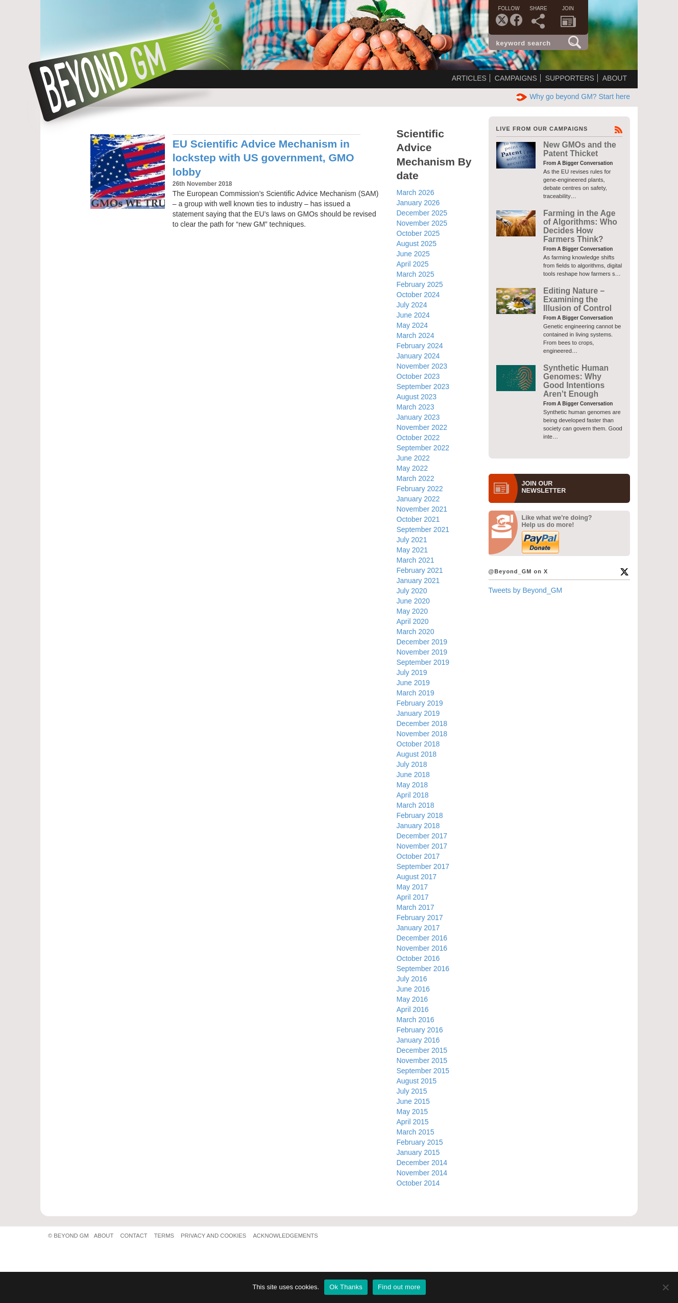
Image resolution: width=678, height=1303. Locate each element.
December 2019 (422, 642)
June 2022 (413, 458)
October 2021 (418, 519)
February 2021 (420, 570)
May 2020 (412, 611)
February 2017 (420, 917)
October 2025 (418, 233)
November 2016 (422, 948)
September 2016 (423, 968)
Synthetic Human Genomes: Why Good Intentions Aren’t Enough (576, 381)
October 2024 (418, 295)
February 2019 (420, 703)
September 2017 (423, 866)
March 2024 (415, 335)
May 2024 (412, 325)
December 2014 (422, 1163)
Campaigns (516, 78)
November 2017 (422, 846)
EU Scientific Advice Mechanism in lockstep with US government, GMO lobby (263, 158)
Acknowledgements (285, 1236)
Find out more (399, 1287)
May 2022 (412, 468)
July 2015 (412, 1091)
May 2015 (412, 1111)
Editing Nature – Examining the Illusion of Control (577, 299)
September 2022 (423, 448)
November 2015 (422, 1060)
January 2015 (418, 1152)
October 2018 (418, 744)
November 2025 (422, 223)
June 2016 (413, 989)
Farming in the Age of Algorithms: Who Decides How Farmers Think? (580, 226)
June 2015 (413, 1101)
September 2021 (423, 529)
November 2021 (422, 509)
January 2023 (418, 417)
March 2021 (415, 560)
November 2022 (422, 427)
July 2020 (412, 591)
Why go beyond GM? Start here (573, 96)
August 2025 (417, 243)
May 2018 (412, 785)
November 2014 (422, 1173)
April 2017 (413, 897)
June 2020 (413, 601)
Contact (133, 1236)
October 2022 (418, 437)
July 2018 (412, 764)
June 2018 (413, 774)
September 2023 (423, 386)
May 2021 (412, 550)
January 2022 (418, 499)
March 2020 (415, 632)
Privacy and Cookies (213, 1236)
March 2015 (415, 1132)
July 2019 (412, 672)
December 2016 (422, 938)
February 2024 (420, 346)
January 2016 (418, 1040)
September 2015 (423, 1071)
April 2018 (413, 795)
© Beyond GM (68, 1236)
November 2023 (422, 366)
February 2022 (420, 489)
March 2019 (415, 693)
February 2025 (420, 284)
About (614, 78)
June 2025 (413, 254)
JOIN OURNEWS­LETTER (544, 487)
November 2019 (422, 652)
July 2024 (412, 305)
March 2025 (415, 274)
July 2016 (412, 979)
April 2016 (413, 1009)
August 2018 (417, 754)
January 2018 (418, 826)
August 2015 (417, 1081)
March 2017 (415, 907)
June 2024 (413, 315)
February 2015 (420, 1142)
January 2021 (418, 580)
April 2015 (413, 1122)
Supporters (569, 78)
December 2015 (422, 1050)
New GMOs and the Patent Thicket (579, 149)
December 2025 (422, 213)
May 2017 (412, 887)
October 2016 (418, 958)
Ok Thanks (345, 1287)
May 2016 (412, 999)
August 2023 (417, 397)
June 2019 (413, 683)
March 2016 (415, 1020)
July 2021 (412, 540)
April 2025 (413, 264)
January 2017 (418, 928)
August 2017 (417, 877)
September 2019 (423, 662)
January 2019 (418, 713)
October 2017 (418, 856)
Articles (469, 78)
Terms (164, 1236)
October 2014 (418, 1183)
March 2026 (415, 192)
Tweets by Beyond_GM (526, 590)
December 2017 (422, 836)
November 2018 (422, 734)
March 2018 (415, 805)
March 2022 (415, 478)
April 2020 (413, 621)
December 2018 (422, 723)
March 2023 (415, 407)
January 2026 (418, 203)
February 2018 (420, 815)
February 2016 (420, 1030)
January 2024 (418, 356)
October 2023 (418, 376)
